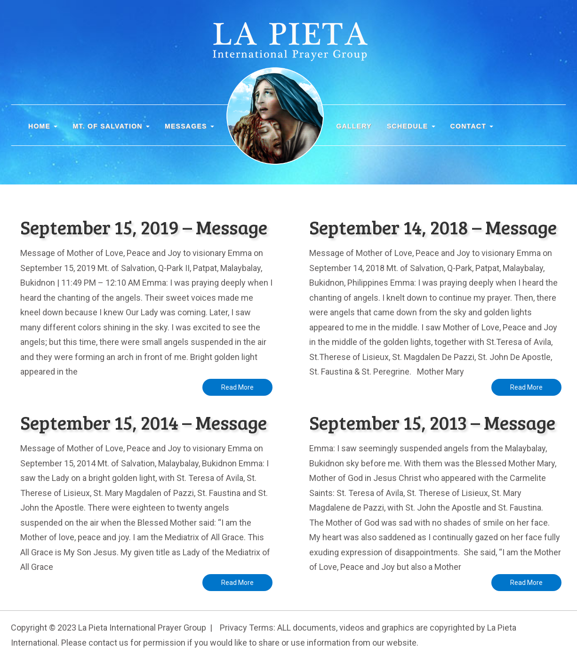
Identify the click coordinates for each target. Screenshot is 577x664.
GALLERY (353, 126)
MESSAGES (189, 126)
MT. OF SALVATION (111, 126)
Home (42, 126)
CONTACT (472, 126)
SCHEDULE (411, 126)
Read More (237, 387)
